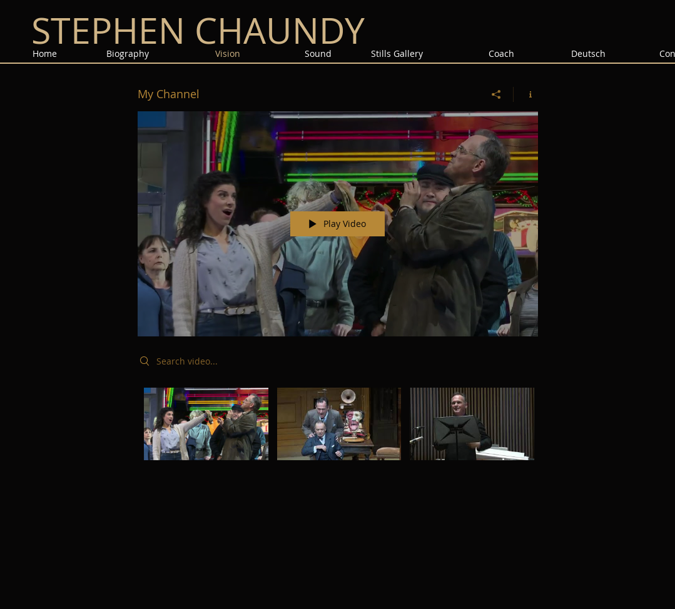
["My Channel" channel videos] (337, 432)
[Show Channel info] (526, 94)
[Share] (496, 94)
